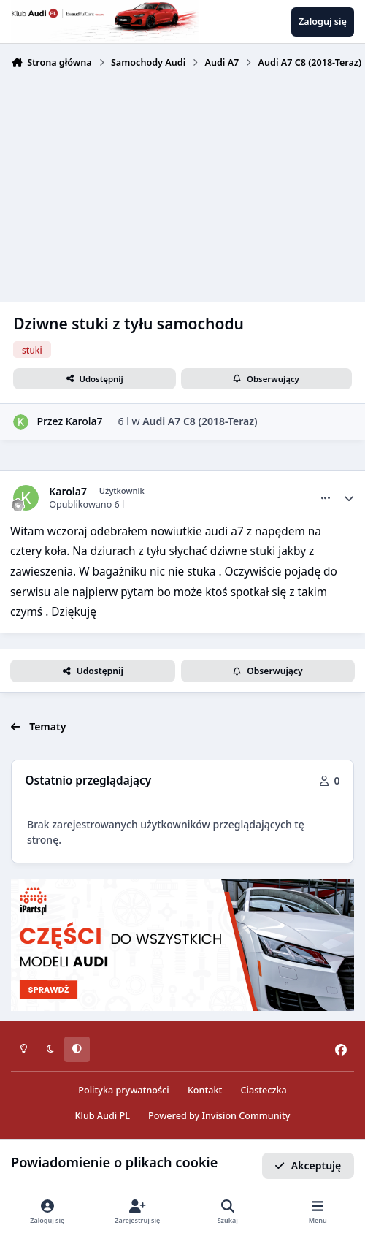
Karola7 (84, 421)
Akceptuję (307, 1165)
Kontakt (205, 1090)
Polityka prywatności (123, 1090)
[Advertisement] (182, 184)
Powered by (219, 1116)
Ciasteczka (264, 1090)
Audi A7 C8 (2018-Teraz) (199, 421)
